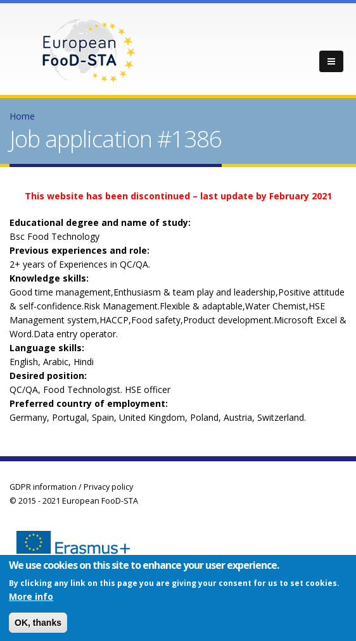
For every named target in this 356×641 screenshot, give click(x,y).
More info (31, 598)
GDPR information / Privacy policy (71, 487)
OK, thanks (38, 624)
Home (22, 116)
